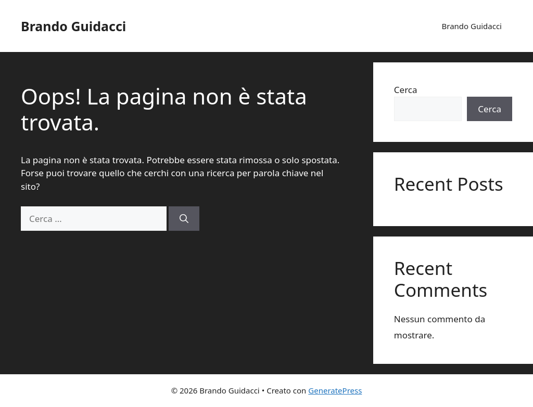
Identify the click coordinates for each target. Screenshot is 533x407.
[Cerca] (184, 218)
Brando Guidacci (73, 26)
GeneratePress (335, 390)
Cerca (405, 90)
